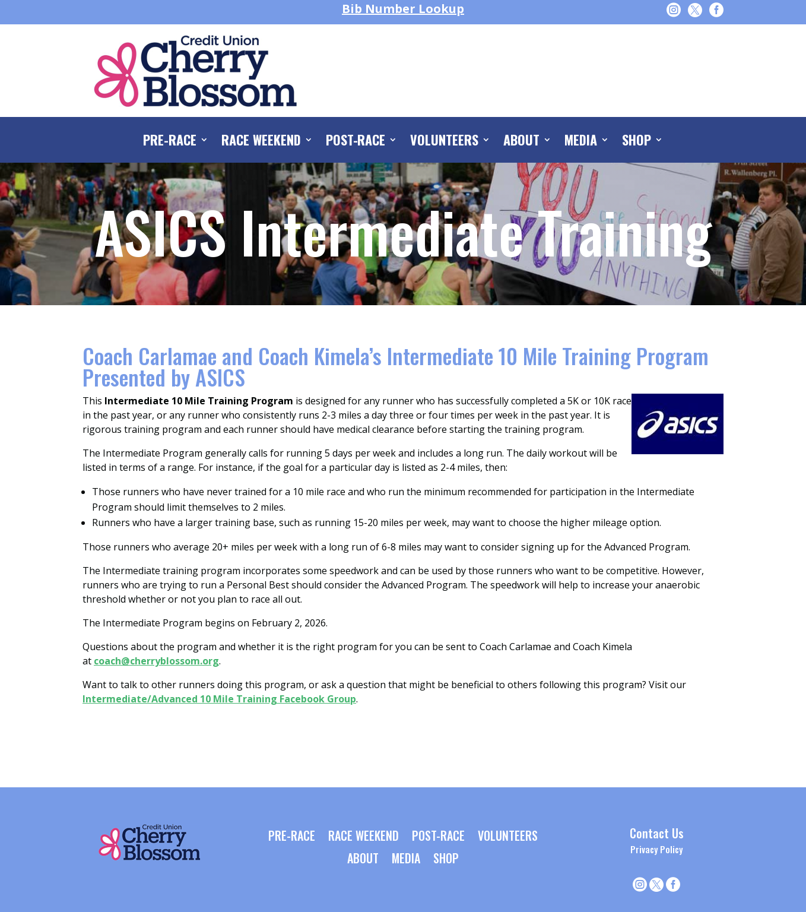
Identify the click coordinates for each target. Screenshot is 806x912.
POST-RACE (356, 141)
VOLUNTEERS (444, 141)
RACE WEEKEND (261, 141)
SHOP (636, 141)
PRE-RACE (169, 141)
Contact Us (657, 833)
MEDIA (580, 141)
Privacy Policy (656, 849)
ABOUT (521, 141)
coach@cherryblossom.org (156, 660)
